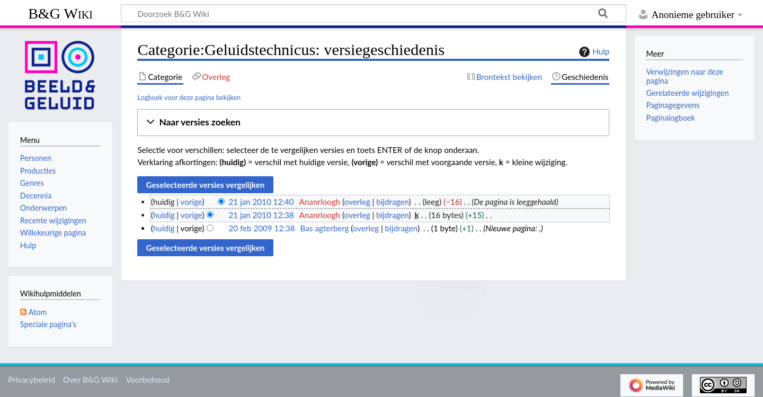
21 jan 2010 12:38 (261, 215)
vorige (191, 201)
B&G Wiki (60, 13)
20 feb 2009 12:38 (261, 228)
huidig (164, 215)
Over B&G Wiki (90, 379)
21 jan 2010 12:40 (261, 201)
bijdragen (392, 201)
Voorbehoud (147, 379)
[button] (373, 122)
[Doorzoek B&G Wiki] (373, 13)
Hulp (592, 52)
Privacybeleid (31, 379)
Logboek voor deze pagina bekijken (189, 97)
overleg (357, 201)
